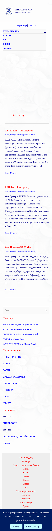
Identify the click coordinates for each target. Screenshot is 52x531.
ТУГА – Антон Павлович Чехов (17, 329)
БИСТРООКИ (10, 423)
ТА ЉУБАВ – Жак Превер (19, 130)
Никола (6, 443)
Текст (33, 135)
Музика (26, 498)
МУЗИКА (7, 48)
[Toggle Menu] (44, 32)
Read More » (11, 173)
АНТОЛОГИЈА (23, 9)
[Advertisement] (26, 78)
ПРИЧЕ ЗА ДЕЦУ (12, 383)
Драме (26, 506)
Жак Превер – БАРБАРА (18, 247)
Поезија (13, 135)
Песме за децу (26, 457)
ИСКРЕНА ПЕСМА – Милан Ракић (19, 344)
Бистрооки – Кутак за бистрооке (19, 436)
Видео (7, 135)
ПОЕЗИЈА (7, 36)
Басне (26, 472)
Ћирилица (21, 25)
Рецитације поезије (23, 135)
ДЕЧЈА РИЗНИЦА (11, 31)
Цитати (26, 495)
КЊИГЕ (6, 44)
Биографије (26, 502)
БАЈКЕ (6, 363)
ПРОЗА (6, 40)
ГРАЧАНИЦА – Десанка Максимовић (20, 334)
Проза (26, 480)
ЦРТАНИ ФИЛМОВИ (14, 377)
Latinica (31, 25)
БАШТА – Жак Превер (17, 187)
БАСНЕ (7, 370)
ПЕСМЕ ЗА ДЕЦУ (12, 357)
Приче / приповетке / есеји (26, 465)
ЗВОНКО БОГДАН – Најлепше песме (20, 324)
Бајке (26, 468)
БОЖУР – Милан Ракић (14, 339)
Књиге (26, 476)
